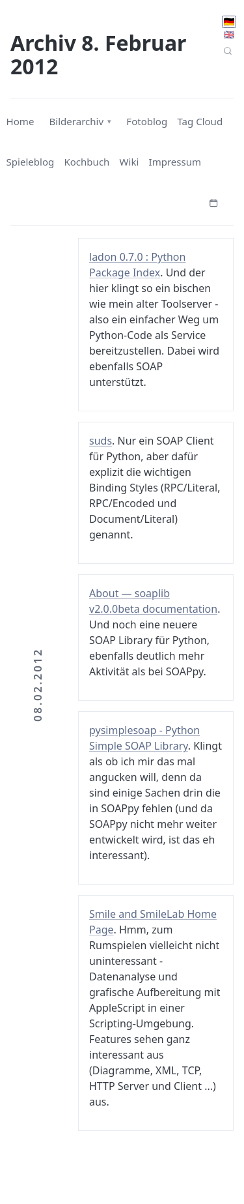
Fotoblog (146, 121)
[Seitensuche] (228, 50)
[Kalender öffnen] (213, 201)
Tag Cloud (200, 121)
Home (20, 121)
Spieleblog (31, 161)
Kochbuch (86, 161)
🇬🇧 (228, 34)
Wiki (129, 161)
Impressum (175, 161)
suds (100, 440)
